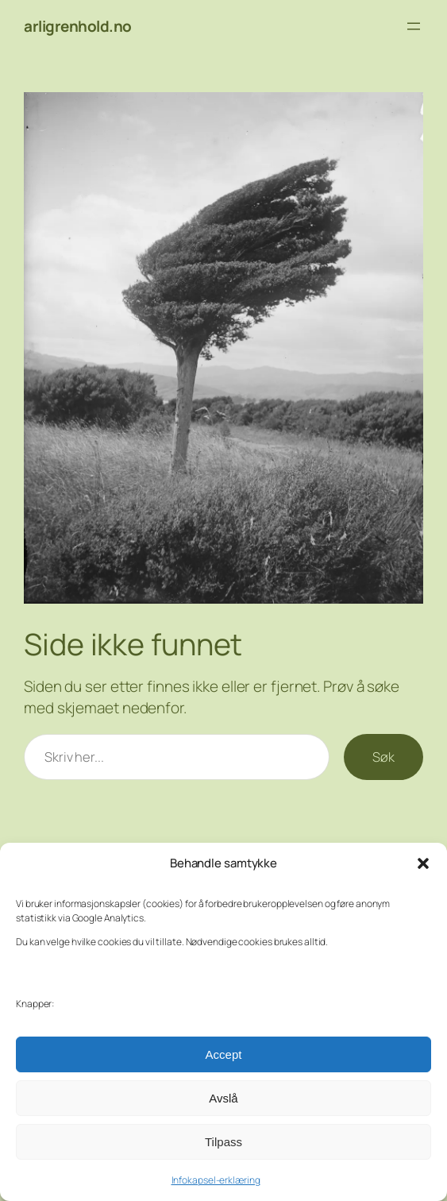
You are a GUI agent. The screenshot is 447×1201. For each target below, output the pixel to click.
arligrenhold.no (78, 26)
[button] (423, 863)
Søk (383, 756)
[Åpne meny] (413, 26)
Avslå (223, 1098)
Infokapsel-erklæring (215, 1180)
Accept (224, 1054)
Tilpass (223, 1142)
